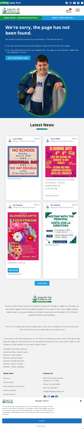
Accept (42, 421)
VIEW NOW (13, 270)
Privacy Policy (41, 426)
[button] (81, 401)
